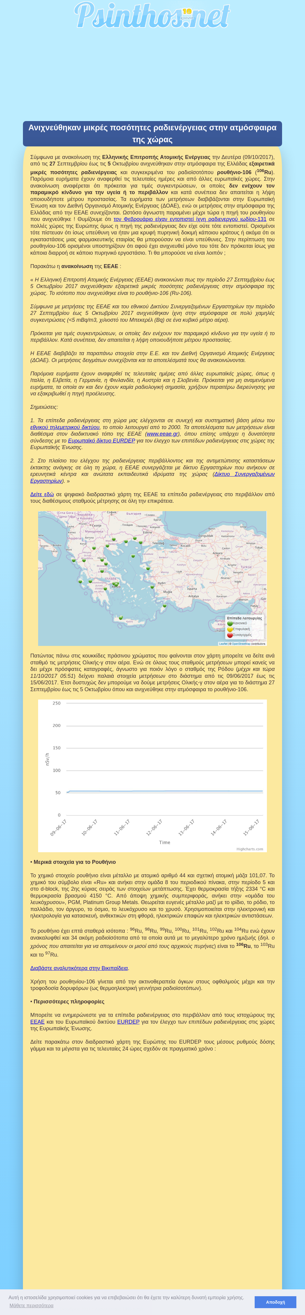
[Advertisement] (152, 76)
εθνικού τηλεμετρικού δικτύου (64, 427)
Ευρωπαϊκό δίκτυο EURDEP (101, 441)
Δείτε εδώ (42, 494)
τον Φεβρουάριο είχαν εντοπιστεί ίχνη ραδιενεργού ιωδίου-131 (189, 219)
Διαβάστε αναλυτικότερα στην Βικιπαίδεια (79, 968)
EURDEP (128, 1022)
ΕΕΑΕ (37, 1022)
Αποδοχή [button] (275, 1302)
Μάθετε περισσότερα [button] (32, 1305)
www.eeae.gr (162, 434)
